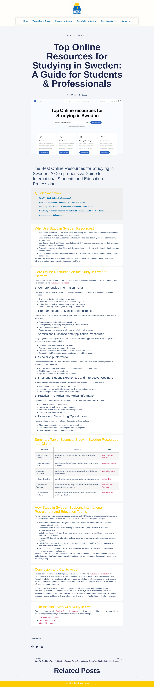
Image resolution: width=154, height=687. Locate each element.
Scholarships (106, 479)
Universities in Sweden (41, 21)
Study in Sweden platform (99, 574)
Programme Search (109, 463)
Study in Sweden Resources (67, 611)
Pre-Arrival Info (107, 493)
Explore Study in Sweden (48, 618)
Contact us (126, 21)
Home (25, 21)
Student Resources (46, 623)
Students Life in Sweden (86, 21)
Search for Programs (47, 620)
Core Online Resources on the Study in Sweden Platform (62, 202)
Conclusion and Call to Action (51, 215)
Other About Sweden (109, 21)
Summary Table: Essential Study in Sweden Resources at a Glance (66, 206)
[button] (32, 647)
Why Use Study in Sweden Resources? (55, 198)
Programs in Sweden (63, 21)
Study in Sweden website (60, 283)
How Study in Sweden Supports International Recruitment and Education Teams (71, 211)
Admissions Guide (108, 471)
